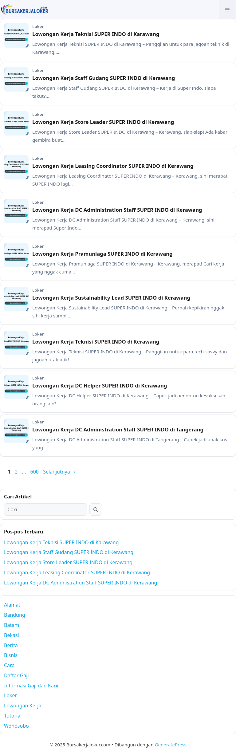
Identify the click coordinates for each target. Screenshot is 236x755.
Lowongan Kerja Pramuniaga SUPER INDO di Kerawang (102, 253)
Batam (11, 625)
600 (35, 471)
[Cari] (95, 509)
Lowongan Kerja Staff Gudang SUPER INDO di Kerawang (103, 77)
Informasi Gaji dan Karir (31, 685)
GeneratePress (171, 744)
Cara (9, 665)
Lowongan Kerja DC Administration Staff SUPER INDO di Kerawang (117, 209)
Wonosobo (16, 725)
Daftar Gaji (16, 675)
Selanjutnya (59, 471)
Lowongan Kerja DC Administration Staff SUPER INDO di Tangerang (117, 429)
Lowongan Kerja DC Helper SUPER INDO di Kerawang (99, 385)
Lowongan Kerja (22, 705)
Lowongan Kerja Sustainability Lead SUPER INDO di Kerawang (111, 297)
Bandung (14, 614)
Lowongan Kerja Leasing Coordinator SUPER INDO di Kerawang (113, 165)
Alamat (12, 604)
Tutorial (13, 715)
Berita (11, 645)
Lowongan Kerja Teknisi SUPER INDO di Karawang (95, 33)
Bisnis (11, 655)
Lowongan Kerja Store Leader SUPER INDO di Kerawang (103, 121)
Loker (10, 695)
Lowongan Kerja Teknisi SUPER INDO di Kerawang (95, 341)
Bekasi (11, 635)
